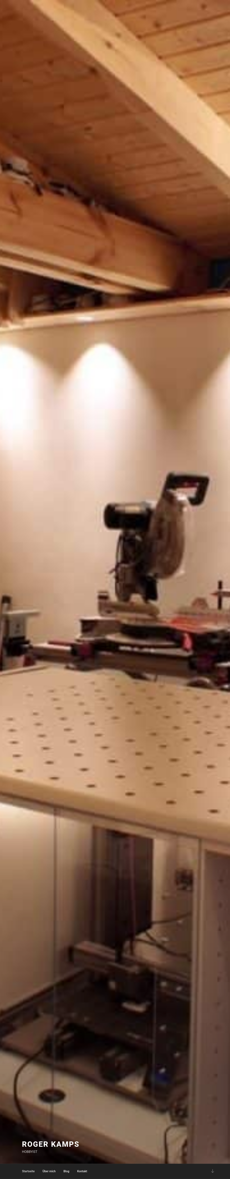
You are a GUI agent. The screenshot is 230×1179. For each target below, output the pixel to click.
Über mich (49, 1171)
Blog (66, 1171)
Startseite (28, 1171)
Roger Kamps (51, 1144)
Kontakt (82, 1171)
